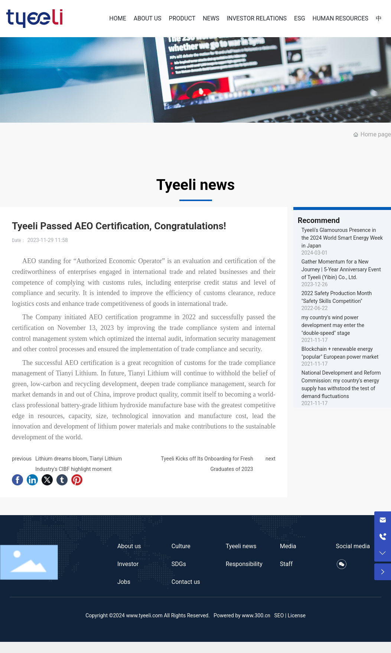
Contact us (186, 581)
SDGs (179, 564)
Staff (286, 564)
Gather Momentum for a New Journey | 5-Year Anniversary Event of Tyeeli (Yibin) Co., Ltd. (341, 269)
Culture (181, 546)
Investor (128, 564)
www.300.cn (256, 615)
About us (129, 546)
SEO (279, 615)
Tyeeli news (241, 546)
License (297, 615)
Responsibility (244, 564)
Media (288, 546)
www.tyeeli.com (144, 615)
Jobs (123, 581)
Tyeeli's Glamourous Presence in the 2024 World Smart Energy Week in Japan (342, 238)
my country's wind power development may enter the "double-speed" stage (333, 325)
